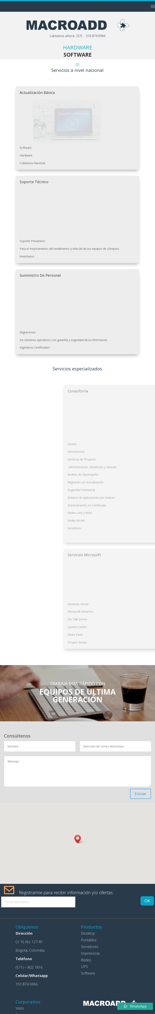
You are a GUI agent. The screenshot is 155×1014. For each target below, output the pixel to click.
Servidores (89, 946)
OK (147, 900)
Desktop (88, 933)
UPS (84, 966)
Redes (86, 960)
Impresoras (90, 953)
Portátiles (88, 939)
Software (88, 973)
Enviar (141, 793)
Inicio (20, 1008)
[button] (79, 839)
